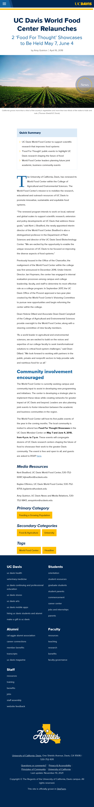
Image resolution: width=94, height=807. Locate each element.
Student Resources (57, 579)
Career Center (55, 603)
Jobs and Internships (58, 609)
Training (10, 682)
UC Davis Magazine (16, 659)
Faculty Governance (57, 659)
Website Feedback (16, 706)
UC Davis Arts (13, 601)
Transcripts (12, 653)
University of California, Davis (26, 755)
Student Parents (56, 591)
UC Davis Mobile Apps (17, 607)
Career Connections (16, 641)
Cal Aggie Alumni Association (21, 635)
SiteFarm (61, 788)
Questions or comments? (33, 765)
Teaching (52, 641)
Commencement (56, 597)
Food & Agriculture (28, 532)
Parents (52, 615)
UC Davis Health (14, 573)
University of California (59, 769)
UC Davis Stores (14, 595)
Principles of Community (33, 769)
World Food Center (29, 550)
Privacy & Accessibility (60, 765)
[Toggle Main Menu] (4, 4)
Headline (49, 550)
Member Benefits (15, 647)
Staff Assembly (14, 700)
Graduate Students (57, 585)
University (49, 532)
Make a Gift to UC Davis (18, 619)
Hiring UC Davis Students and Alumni (24, 613)
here (39, 456)
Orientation (53, 573)
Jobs (9, 694)
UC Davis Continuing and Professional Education (25, 587)
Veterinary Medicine (17, 579)
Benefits (52, 653)
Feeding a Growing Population (34, 515)
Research (52, 647)
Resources (53, 635)
